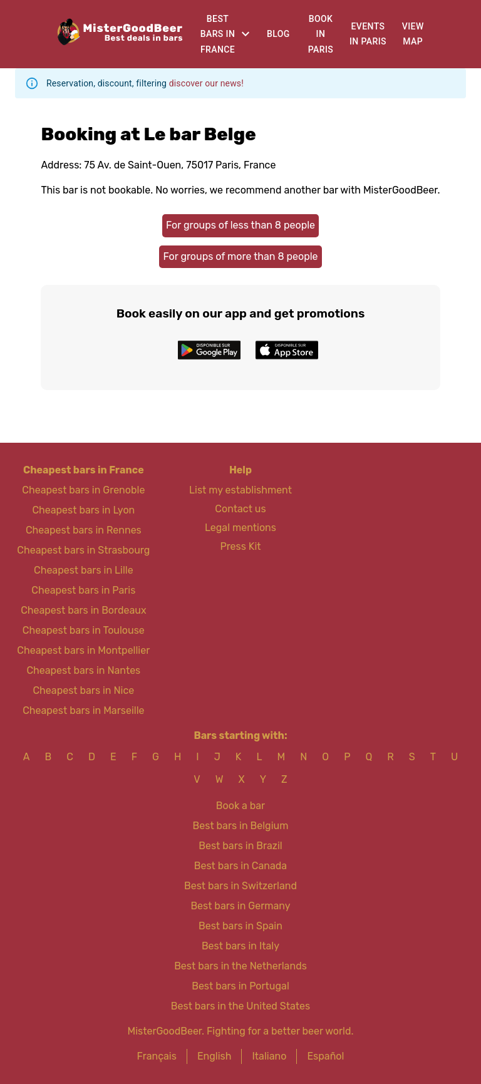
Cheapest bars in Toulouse (84, 630)
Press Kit (240, 546)
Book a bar (240, 806)
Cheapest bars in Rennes (84, 530)
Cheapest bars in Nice (83, 690)
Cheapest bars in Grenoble (83, 490)
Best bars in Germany (240, 906)
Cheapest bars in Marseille (83, 710)
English (214, 1056)
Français (157, 1056)
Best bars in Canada (240, 866)
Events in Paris (367, 34)
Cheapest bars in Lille (83, 570)
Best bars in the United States (240, 1006)
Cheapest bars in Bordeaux (83, 610)
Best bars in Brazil (240, 846)
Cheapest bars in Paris (83, 590)
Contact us (240, 509)
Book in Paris (320, 34)
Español (325, 1056)
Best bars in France (217, 34)
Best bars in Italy (240, 946)
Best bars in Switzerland (240, 886)
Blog (278, 34)
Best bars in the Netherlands (240, 966)
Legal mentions (240, 528)
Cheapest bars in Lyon (83, 510)
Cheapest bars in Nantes (83, 670)
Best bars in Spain (240, 926)
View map (413, 34)
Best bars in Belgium (241, 826)
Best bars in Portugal (240, 986)
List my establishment (240, 490)
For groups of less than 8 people (240, 225)
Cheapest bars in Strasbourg (83, 550)
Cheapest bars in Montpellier (83, 650)
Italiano (269, 1056)
